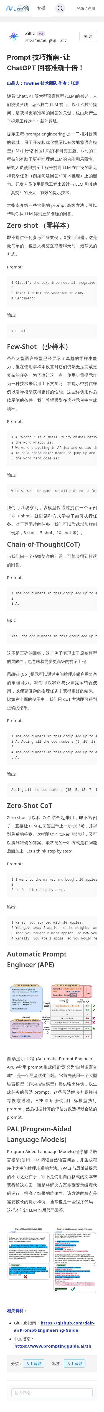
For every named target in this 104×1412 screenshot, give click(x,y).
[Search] (60, 8)
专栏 (41, 8)
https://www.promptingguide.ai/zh (52, 1346)
